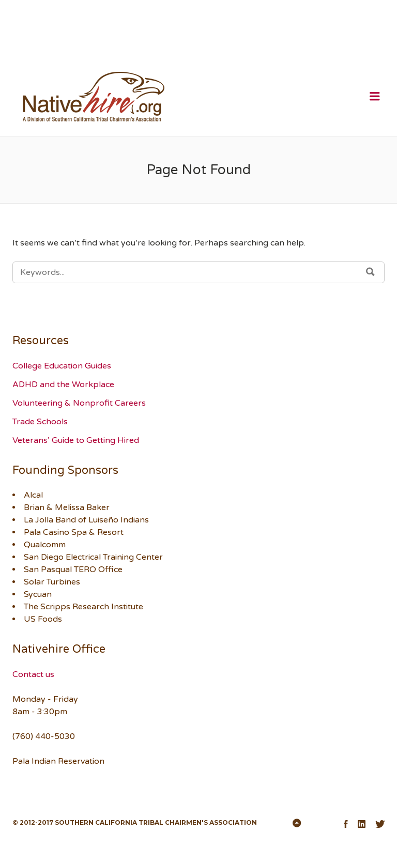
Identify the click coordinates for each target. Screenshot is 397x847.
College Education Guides (61, 366)
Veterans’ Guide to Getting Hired (75, 440)
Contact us (33, 674)
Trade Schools (40, 422)
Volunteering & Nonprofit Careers (79, 403)
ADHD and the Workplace (63, 384)
